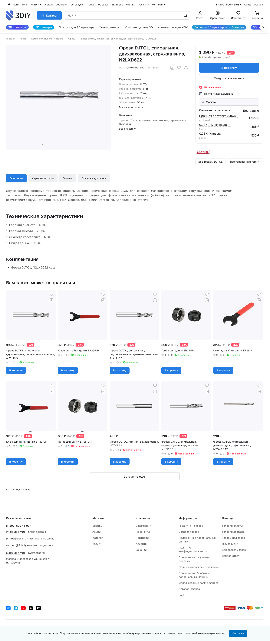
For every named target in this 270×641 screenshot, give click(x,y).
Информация (188, 518)
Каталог (97, 537)
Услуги (96, 543)
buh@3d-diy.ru (15, 552)
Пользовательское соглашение (199, 567)
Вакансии (142, 549)
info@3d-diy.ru (15, 531)
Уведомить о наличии (229, 78)
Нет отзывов (135, 67)
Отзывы (68, 178)
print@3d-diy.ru (16, 538)
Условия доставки (233, 531)
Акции (96, 531)
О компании (143, 525)
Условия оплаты (232, 525)
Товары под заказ (233, 537)
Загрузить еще (134, 476)
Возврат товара (189, 531)
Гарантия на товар (191, 525)
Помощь (227, 518)
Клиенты (141, 543)
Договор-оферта (189, 588)
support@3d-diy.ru (18, 545)
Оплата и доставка (94, 178)
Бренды (97, 525)
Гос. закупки (230, 543)
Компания (143, 518)
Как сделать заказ (234, 549)
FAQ (181, 594)
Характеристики (43, 178)
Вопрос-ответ (230, 555)
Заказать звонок (253, 4)
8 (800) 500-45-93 (227, 4)
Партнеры (142, 537)
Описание (16, 178)
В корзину (229, 68)
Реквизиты (143, 531)
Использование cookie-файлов (199, 582)
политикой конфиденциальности (205, 633)
